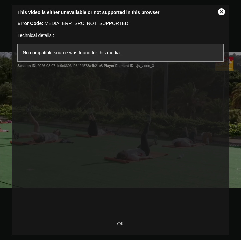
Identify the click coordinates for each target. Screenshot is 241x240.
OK (120, 223)
